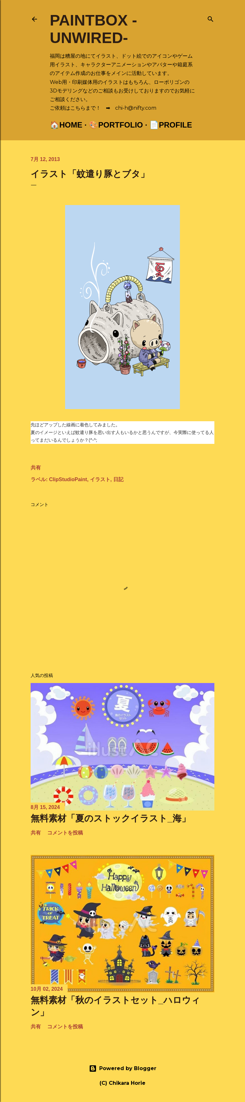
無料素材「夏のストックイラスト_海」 (110, 818)
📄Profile (170, 125)
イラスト (100, 479)
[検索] (210, 17)
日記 (118, 479)
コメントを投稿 (65, 832)
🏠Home (66, 125)
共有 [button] (36, 467)
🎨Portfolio (116, 125)
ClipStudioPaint (68, 479)
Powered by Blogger (122, 1068)
